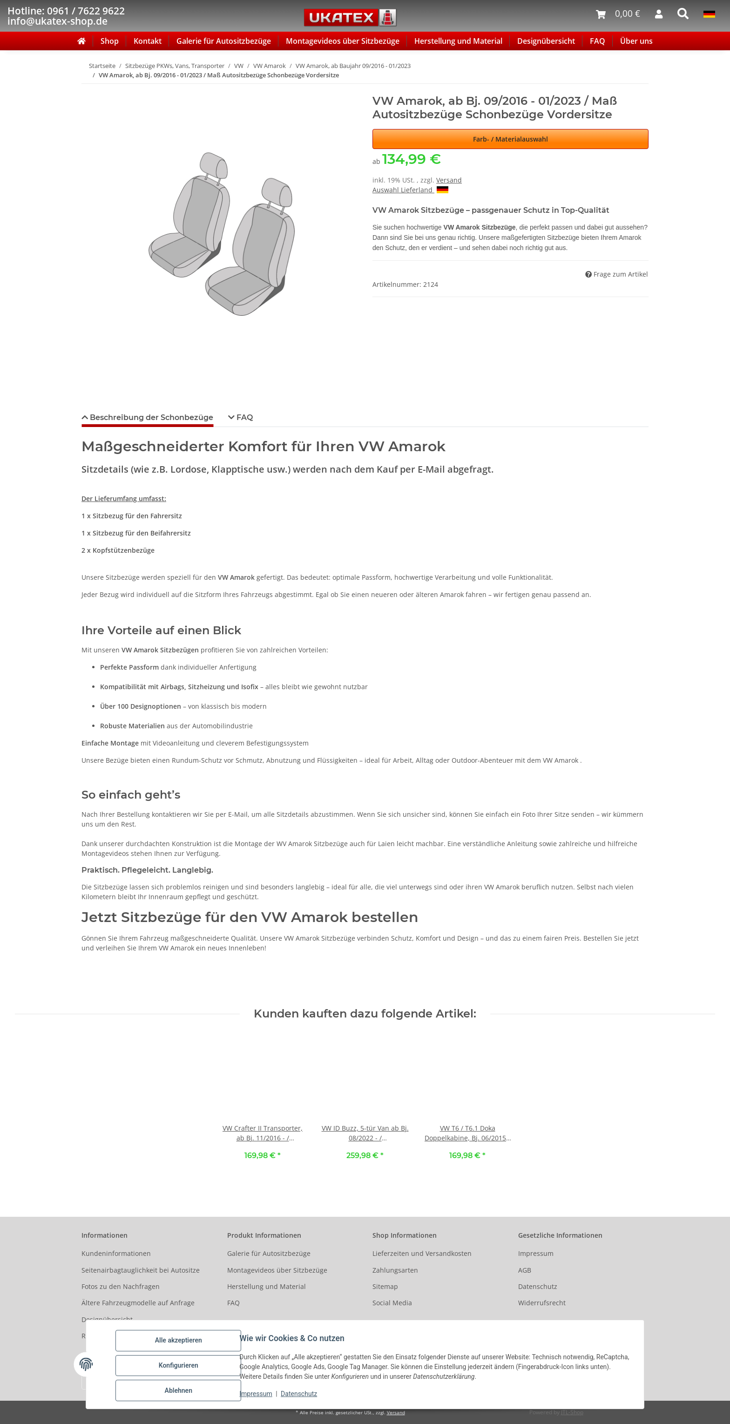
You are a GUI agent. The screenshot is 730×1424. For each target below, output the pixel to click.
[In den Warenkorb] (88, 89)
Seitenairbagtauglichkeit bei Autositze (140, 1270)
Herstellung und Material (458, 41)
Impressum (258, 1395)
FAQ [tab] (244, 417)
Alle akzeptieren (180, 1342)
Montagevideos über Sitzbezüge (342, 41)
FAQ (597, 41)
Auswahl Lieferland (410, 189)
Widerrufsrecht (542, 1302)
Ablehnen (180, 1391)
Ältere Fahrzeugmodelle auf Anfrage (138, 1302)
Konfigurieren (180, 1366)
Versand (449, 180)
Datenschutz (301, 1395)
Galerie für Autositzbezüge (223, 41)
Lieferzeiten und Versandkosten (422, 1253)
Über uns (636, 41)
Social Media (392, 1302)
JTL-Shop (572, 1412)
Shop (110, 41)
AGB (524, 1270)
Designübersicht (546, 41)
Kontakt (148, 41)
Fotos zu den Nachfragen (120, 1286)
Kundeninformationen (116, 1253)
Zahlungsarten (395, 1270)
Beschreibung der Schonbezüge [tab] (150, 417)
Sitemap (385, 1286)
